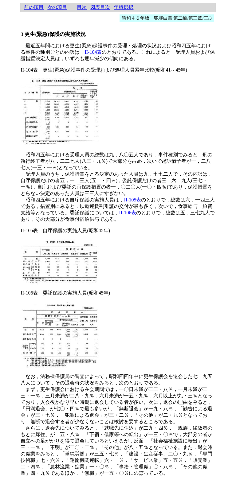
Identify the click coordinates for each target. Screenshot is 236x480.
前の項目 (34, 7)
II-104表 (93, 52)
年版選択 (123, 7)
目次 (82, 7)
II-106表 (127, 212)
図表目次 (100, 7)
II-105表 (132, 199)
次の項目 (57, 7)
